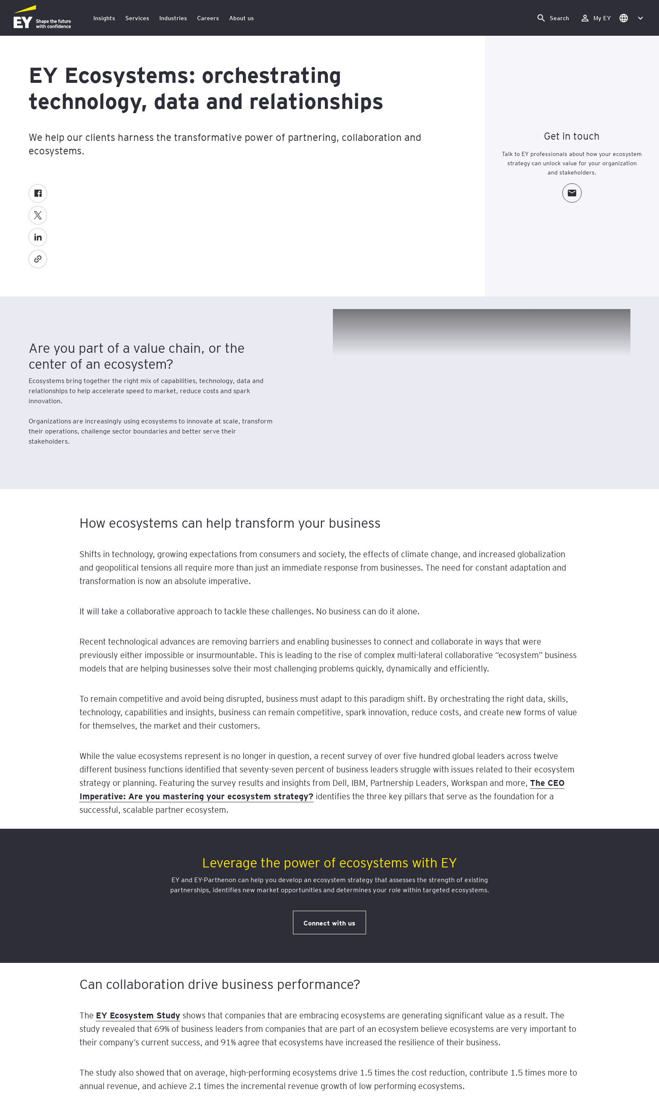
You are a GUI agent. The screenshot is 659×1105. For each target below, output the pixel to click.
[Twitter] (38, 215)
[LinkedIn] (38, 237)
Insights (104, 17)
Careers (208, 17)
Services (137, 17)
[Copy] (38, 259)
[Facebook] (38, 193)
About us (241, 17)
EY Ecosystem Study (138, 1015)
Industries (173, 17)
